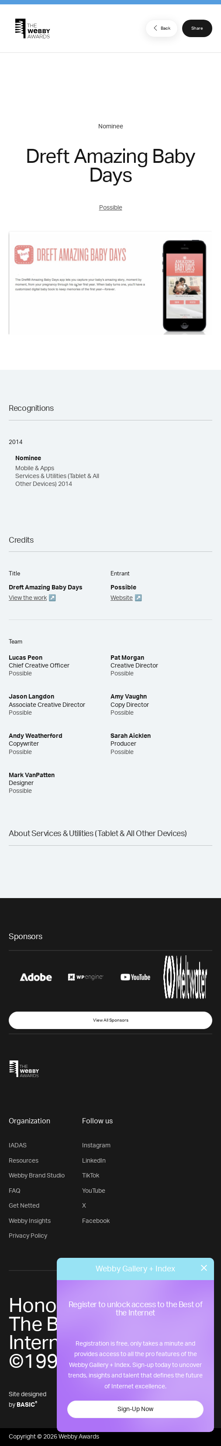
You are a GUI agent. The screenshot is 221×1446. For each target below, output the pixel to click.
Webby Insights (30, 1221)
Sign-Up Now (135, 1409)
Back (160, 28)
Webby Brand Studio (37, 1176)
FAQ (15, 1191)
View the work (28, 598)
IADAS (18, 1146)
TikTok (90, 1176)
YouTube (93, 1191)
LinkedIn (94, 1161)
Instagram (96, 1146)
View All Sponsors (110, 1020)
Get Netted (24, 1206)
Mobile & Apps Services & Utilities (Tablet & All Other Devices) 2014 (57, 476)
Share (197, 28)
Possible (110, 208)
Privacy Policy (28, 1236)
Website (121, 598)
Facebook (96, 1221)
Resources (23, 1161)
